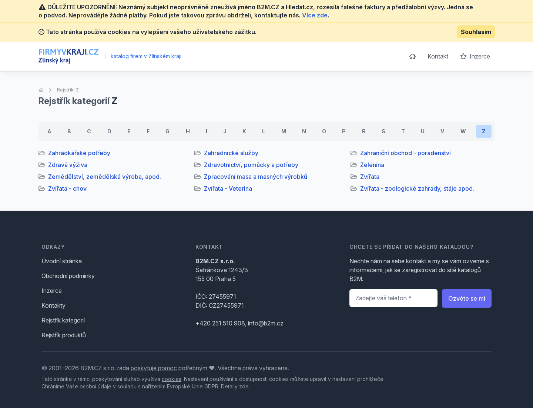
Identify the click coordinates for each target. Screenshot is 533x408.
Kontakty (53, 305)
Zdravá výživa (67, 164)
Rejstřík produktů (63, 335)
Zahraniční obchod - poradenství (405, 153)
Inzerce (475, 56)
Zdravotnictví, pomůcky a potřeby (251, 164)
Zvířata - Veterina (228, 188)
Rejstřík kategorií (63, 320)
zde (244, 386)
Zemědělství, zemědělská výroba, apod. (104, 176)
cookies (171, 379)
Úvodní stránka (61, 261)
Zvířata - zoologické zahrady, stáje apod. (417, 188)
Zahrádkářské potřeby (79, 153)
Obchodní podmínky (68, 276)
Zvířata (369, 176)
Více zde (315, 15)
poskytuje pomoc (154, 368)
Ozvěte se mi (466, 298)
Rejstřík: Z (68, 90)
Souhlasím (476, 32)
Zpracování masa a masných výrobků (255, 176)
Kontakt (438, 56)
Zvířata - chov (67, 188)
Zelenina (372, 164)
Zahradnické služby (231, 153)
